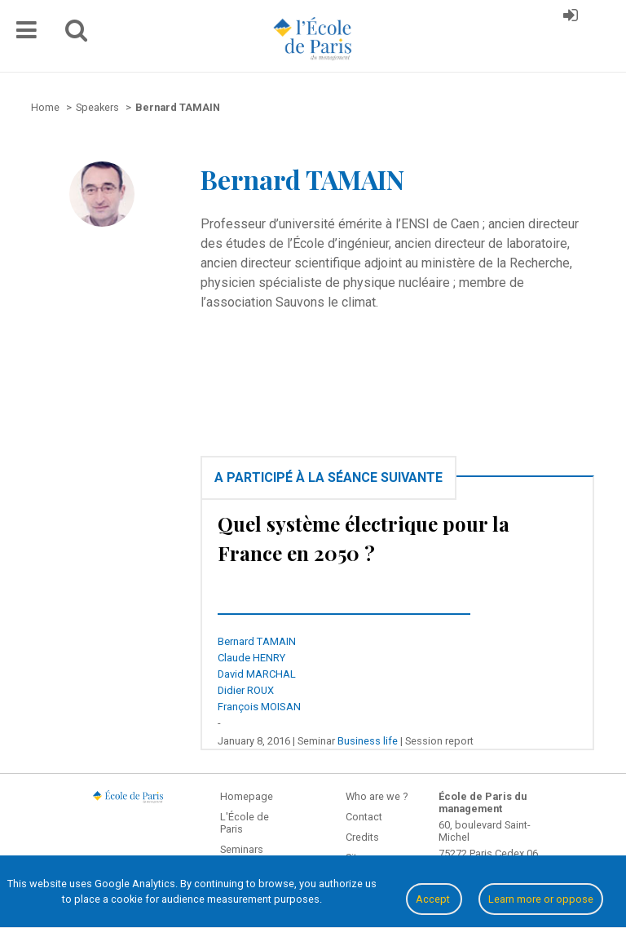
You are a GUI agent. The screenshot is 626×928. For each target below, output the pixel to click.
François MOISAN (259, 706)
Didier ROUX (246, 690)
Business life (367, 741)
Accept (434, 899)
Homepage (246, 796)
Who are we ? (377, 796)
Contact (364, 817)
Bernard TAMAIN (257, 641)
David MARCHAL (257, 674)
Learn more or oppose (540, 899)
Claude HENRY (251, 658)
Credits (362, 837)
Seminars (241, 849)
